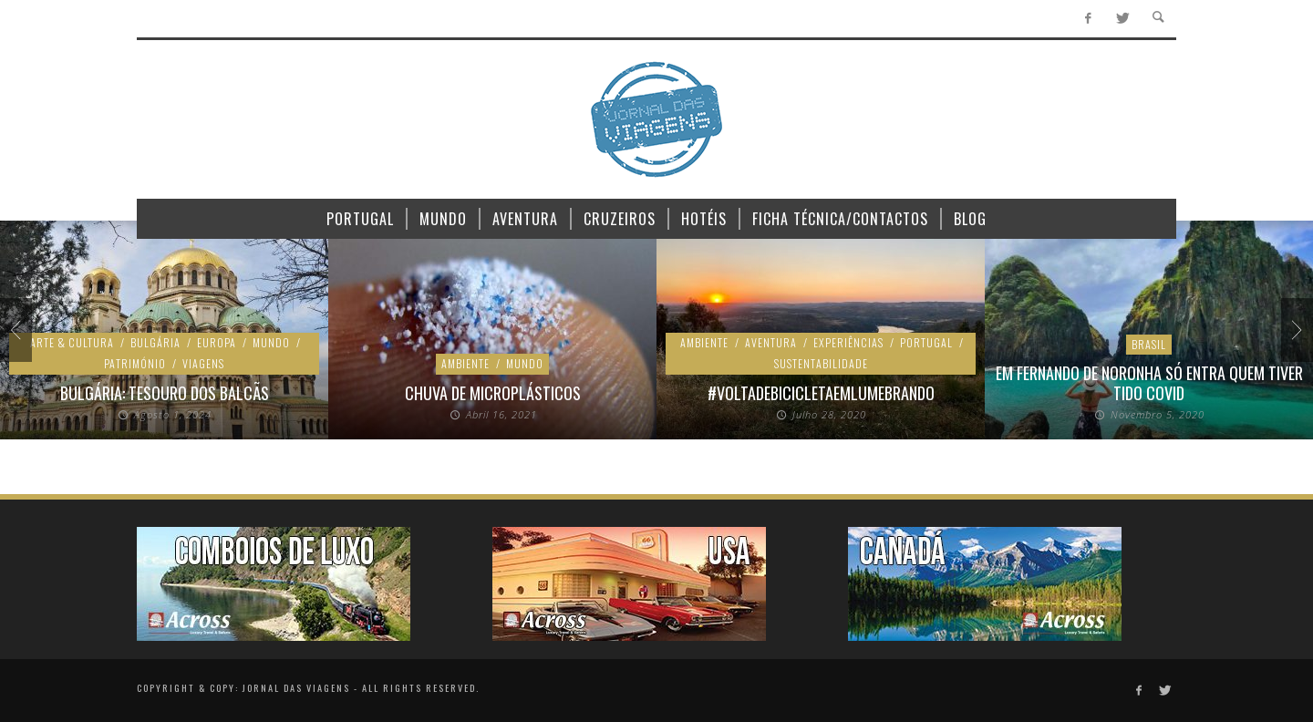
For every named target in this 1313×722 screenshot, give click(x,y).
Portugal (926, 342)
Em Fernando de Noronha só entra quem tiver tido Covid (1149, 383)
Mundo (271, 342)
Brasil (1149, 344)
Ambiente (465, 363)
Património (135, 363)
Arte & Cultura (72, 342)
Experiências (848, 342)
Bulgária (155, 342)
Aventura (771, 342)
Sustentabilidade (821, 363)
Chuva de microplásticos (493, 393)
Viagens (203, 363)
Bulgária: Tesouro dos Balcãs (164, 393)
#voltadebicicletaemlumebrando (821, 393)
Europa (216, 342)
